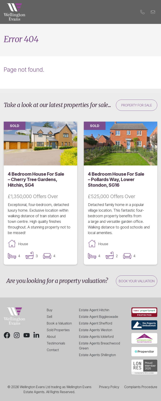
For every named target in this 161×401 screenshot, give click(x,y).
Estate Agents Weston (95, 330)
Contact (127, 12)
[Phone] (142, 11)
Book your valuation (137, 281)
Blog (112, 12)
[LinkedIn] (36, 335)
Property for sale (136, 105)
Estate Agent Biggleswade (98, 317)
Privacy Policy (109, 387)
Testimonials (56, 343)
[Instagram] (16, 335)
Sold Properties (58, 330)
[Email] (152, 11)
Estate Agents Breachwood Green (99, 345)
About (51, 336)
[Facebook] (7, 335)
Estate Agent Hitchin (94, 310)
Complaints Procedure (140, 387)
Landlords (62, 12)
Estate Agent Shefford (95, 323)
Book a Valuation (59, 323)
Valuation (83, 12)
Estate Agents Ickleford (96, 336)
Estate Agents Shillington (97, 355)
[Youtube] (26, 335)
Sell (47, 12)
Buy (37, 12)
